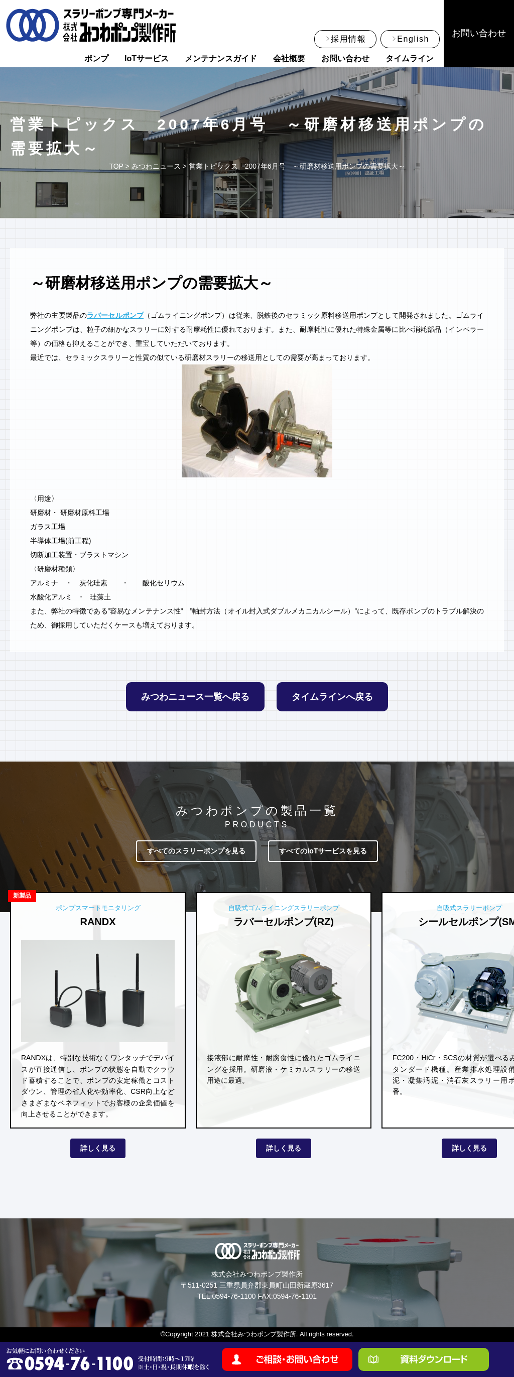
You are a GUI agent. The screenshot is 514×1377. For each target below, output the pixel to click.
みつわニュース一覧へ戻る (195, 697)
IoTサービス (146, 58)
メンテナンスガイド (221, 58)
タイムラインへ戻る (332, 697)
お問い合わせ (345, 58)
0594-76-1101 (295, 1296)
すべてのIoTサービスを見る (323, 851)
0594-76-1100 (233, 1296)
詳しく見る (97, 1148)
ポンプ (96, 58)
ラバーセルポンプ (115, 315)
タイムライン (410, 58)
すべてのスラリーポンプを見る (196, 851)
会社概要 (289, 58)
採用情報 (348, 39)
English (413, 39)
